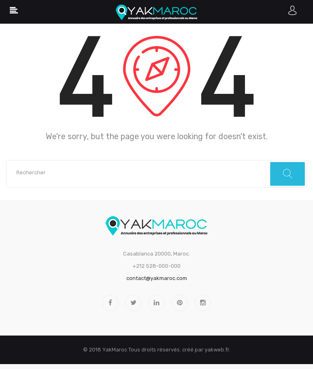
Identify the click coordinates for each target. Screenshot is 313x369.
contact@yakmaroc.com (156, 278)
